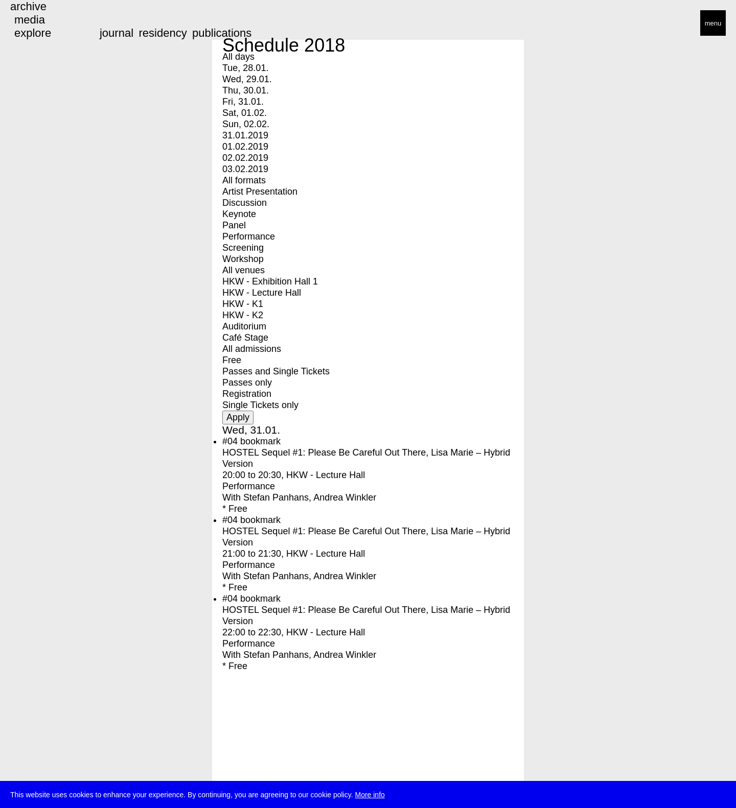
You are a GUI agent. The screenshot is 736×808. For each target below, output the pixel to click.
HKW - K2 (242, 315)
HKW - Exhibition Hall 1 (270, 281)
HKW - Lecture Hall (261, 293)
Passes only (247, 382)
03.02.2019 (245, 169)
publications (221, 33)
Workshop (243, 259)
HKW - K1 (242, 304)
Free (231, 360)
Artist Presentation (259, 191)
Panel (234, 225)
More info (369, 796)
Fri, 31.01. (243, 102)
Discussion (244, 203)
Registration (246, 394)
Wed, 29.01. (247, 79)
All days (238, 57)
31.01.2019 (245, 135)
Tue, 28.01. (245, 68)
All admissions (251, 349)
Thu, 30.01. (245, 90)
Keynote (239, 214)
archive (28, 6)
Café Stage (245, 337)
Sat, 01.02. (244, 113)
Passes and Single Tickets (276, 371)
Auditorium (244, 326)
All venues (243, 270)
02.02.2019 (245, 158)
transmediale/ (40, 23)
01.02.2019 (245, 146)
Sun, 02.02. (245, 124)
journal (116, 33)
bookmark (260, 441)
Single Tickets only (260, 405)
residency (163, 33)
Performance (248, 236)
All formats (244, 180)
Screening (243, 248)
